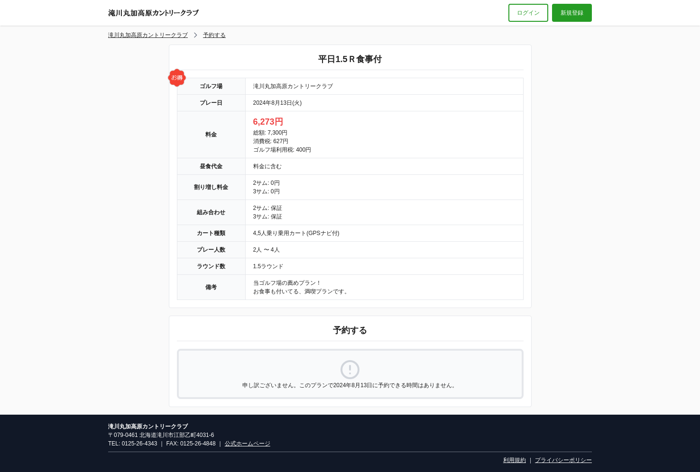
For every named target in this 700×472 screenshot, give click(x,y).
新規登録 (572, 12)
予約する (214, 35)
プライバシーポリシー (563, 460)
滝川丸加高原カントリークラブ (148, 35)
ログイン (528, 12)
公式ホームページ (247, 443)
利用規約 (514, 460)
